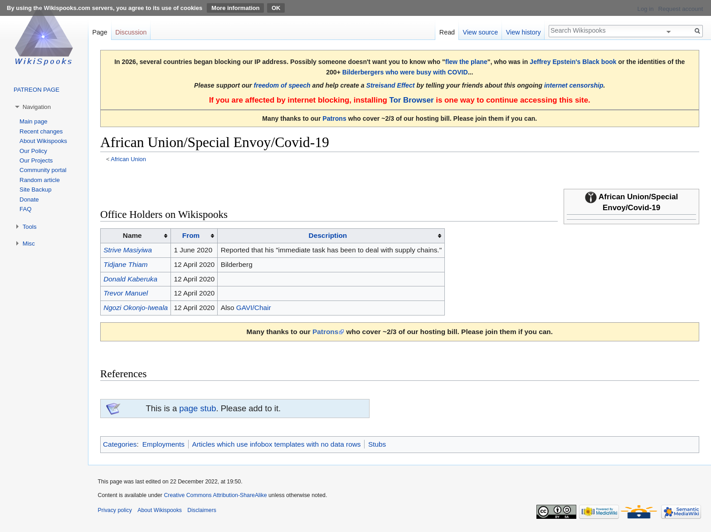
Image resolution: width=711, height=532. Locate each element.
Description (328, 235)
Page (99, 32)
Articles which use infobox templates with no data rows (276, 444)
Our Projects (36, 160)
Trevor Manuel (125, 293)
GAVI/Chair (253, 307)
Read (447, 32)
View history (523, 32)
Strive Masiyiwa (127, 250)
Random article (39, 180)
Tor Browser (411, 100)
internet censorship (574, 85)
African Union (128, 159)
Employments (163, 444)
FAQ (25, 209)
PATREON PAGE (36, 89)
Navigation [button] (37, 106)
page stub (197, 408)
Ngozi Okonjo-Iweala (135, 307)
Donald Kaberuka (130, 279)
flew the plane (466, 61)
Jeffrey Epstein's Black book (573, 61)
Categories (119, 444)
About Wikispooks (43, 141)
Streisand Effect (390, 85)
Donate (29, 199)
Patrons (334, 118)
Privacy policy (115, 510)
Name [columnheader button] (132, 235)
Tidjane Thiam (125, 264)
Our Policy (33, 151)
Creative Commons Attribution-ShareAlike (215, 495)
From (191, 235)
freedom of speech (282, 85)
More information (235, 8)
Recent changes (41, 131)
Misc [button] (29, 243)
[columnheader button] (194, 236)
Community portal (42, 170)
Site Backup (35, 189)
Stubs (377, 444)
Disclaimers (201, 510)
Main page (33, 121)
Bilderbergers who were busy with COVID (405, 72)
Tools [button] (30, 226)
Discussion (130, 32)
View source (480, 32)
